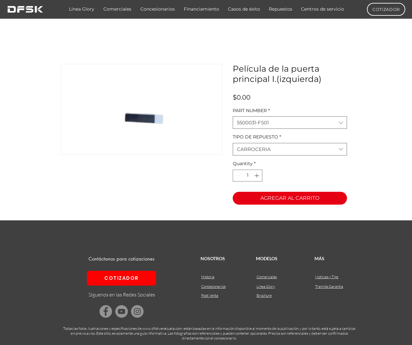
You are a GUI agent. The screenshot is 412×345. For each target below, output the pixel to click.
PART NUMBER (251, 110)
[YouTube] (121, 311)
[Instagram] (137, 311)
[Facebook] (105, 311)
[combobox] (290, 122)
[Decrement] (238, 175)
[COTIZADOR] (386, 9)
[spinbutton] (247, 175)
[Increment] (257, 175)
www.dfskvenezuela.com (162, 328)
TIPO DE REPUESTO (257, 137)
